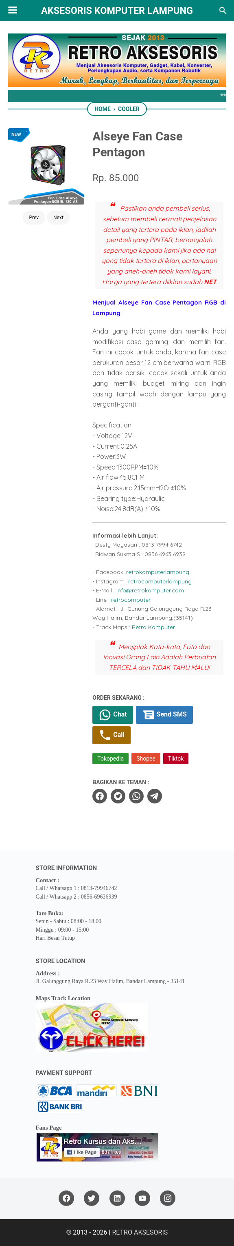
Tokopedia (110, 758)
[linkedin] (117, 1198)
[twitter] (118, 796)
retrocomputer (131, 599)
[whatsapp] (136, 796)
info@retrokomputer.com (150, 590)
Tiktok (176, 758)
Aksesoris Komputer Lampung (117, 10)
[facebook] (99, 796)
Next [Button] (58, 217)
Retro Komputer (153, 627)
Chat (112, 714)
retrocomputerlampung (160, 581)
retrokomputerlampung (157, 572)
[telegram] (154, 796)
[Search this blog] (223, 11)
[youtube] (142, 1198)
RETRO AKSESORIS (140, 1232)
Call (111, 735)
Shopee (145, 758)
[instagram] (167, 1198)
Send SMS (164, 714)
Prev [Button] (34, 217)
